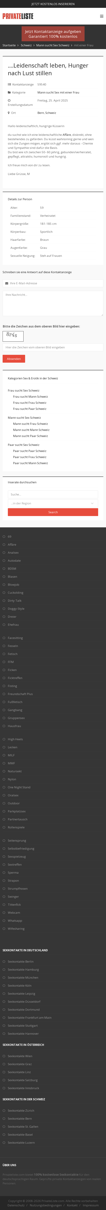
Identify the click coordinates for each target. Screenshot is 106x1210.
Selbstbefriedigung (21, 848)
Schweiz (26, 45)
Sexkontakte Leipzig (21, 994)
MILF (11, 755)
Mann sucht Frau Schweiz (30, 424)
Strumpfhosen (18, 889)
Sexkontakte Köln (19, 985)
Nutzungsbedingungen (46, 1205)
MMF (11, 763)
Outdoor (14, 803)
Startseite (9, 45)
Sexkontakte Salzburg (23, 1080)
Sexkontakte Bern (20, 1119)
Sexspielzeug (17, 856)
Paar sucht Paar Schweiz (29, 451)
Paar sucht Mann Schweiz (30, 463)
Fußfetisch (15, 702)
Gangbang (15, 710)
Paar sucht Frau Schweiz (29, 457)
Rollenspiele (16, 827)
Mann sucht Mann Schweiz (31, 430)
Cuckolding (15, 593)
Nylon (12, 779)
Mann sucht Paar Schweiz (30, 436)
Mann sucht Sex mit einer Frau (58, 92)
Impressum (91, 1205)
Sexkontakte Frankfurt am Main (29, 1018)
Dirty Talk (14, 601)
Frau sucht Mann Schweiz (30, 397)
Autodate (14, 561)
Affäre (67, 135)
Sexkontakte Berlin (20, 961)
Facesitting (15, 638)
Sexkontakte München (23, 977)
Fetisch (12, 654)
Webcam (14, 913)
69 (9, 536)
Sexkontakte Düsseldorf (24, 1002)
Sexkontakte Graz (20, 1064)
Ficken (12, 670)
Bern (40, 113)
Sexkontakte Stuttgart (23, 1026)
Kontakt (72, 1205)
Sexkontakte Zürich (21, 1110)
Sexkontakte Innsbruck (23, 1088)
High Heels (15, 739)
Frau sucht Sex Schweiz (23, 390)
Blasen (12, 577)
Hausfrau (14, 726)
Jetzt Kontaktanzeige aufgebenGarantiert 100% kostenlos (53, 34)
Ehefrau (13, 625)
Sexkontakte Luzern (21, 1143)
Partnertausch (17, 819)
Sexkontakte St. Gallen (23, 1127)
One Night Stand (19, 787)
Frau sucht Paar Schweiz (29, 409)
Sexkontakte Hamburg (23, 969)
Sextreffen (15, 864)
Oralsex (13, 795)
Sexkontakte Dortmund (24, 1010)
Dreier (12, 617)
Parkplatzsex (17, 811)
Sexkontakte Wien (20, 1056)
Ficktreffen (15, 678)
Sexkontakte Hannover (23, 1034)
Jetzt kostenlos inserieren (53, 4)
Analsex (13, 553)
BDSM (12, 569)
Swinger (13, 897)
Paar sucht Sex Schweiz (23, 445)
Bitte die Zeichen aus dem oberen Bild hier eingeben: (41, 326)
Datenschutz (16, 1205)
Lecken (12, 747)
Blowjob (13, 585)
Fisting (12, 686)
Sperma (13, 873)
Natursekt (15, 771)
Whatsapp (15, 921)
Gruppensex (16, 718)
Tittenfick (14, 905)
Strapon (13, 881)
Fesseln (13, 646)
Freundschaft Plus (20, 694)
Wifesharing (16, 929)
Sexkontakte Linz (19, 1072)
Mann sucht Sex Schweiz (52, 45)
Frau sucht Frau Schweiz (29, 403)
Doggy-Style (16, 609)
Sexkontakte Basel (20, 1135)
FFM (11, 662)
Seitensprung (17, 840)
